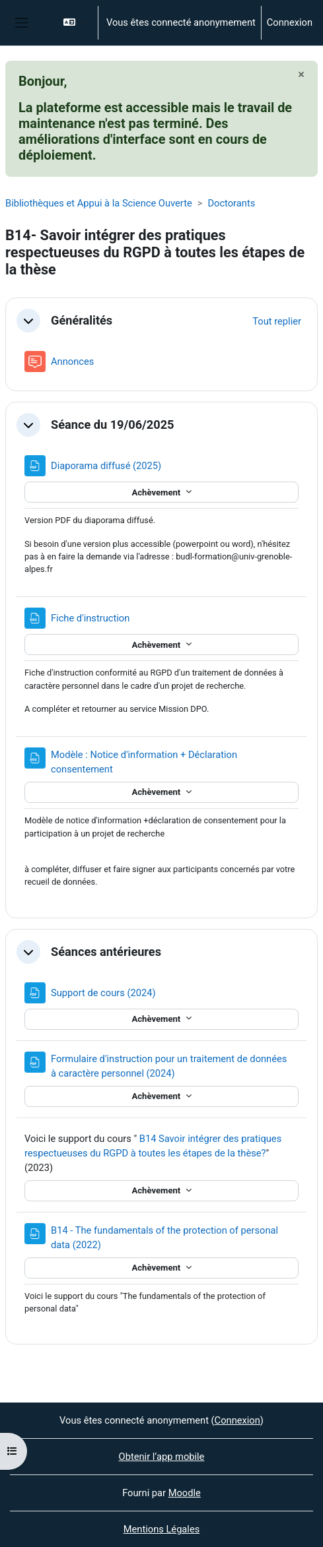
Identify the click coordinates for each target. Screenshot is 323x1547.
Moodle (184, 1493)
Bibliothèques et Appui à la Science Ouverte (98, 203)
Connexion (289, 22)
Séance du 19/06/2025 (112, 424)
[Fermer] (301, 74)
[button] (75, 23)
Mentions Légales (162, 1529)
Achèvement (156, 492)
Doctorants (231, 203)
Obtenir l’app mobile (162, 1457)
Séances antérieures (106, 952)
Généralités (81, 320)
